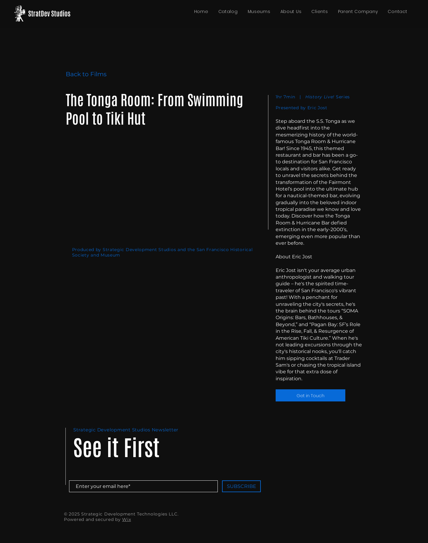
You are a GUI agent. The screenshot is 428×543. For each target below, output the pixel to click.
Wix (126, 519)
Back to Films (86, 74)
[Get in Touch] (310, 395)
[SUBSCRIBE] (241, 486)
